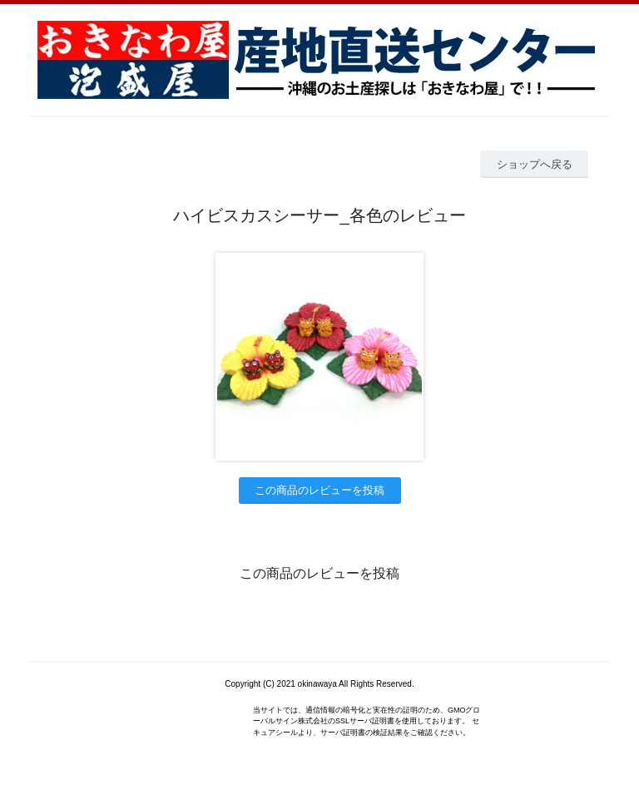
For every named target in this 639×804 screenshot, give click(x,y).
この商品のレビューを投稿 (319, 490)
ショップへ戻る (534, 164)
